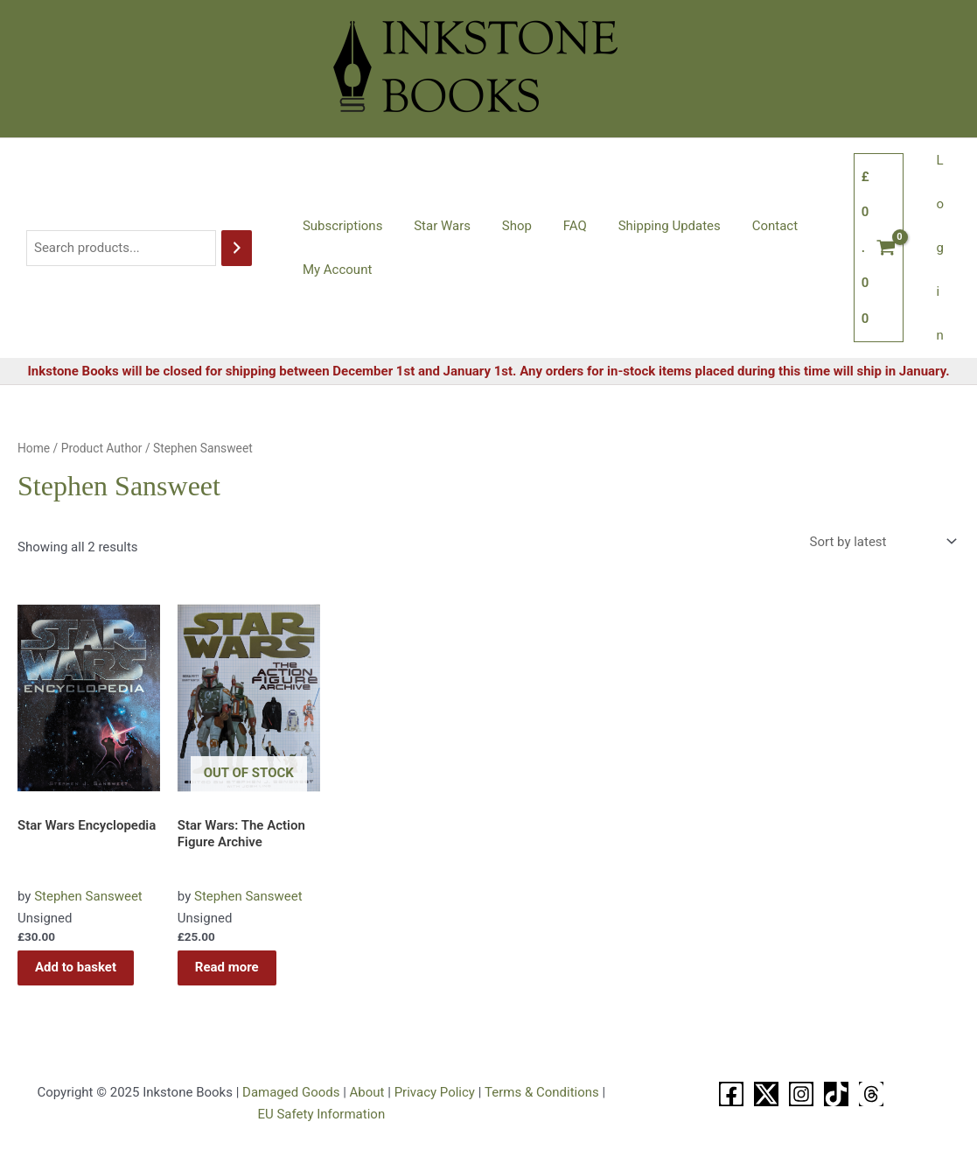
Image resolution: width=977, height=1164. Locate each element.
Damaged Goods (290, 1092)
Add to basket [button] (75, 967)
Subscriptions (340, 226)
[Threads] (871, 1094)
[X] (766, 1094)
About (367, 1092)
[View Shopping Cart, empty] (884, 248)
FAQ (557, 226)
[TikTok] (836, 1094)
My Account (334, 269)
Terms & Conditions (542, 1092)
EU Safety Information (321, 1114)
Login (942, 247)
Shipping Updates (647, 226)
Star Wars (434, 226)
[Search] (236, 248)
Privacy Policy (434, 1092)
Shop (504, 226)
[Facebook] (731, 1094)
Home (33, 448)
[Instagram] (801, 1094)
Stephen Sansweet (88, 896)
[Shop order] (881, 542)
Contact (747, 226)
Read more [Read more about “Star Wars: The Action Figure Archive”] (227, 967)
